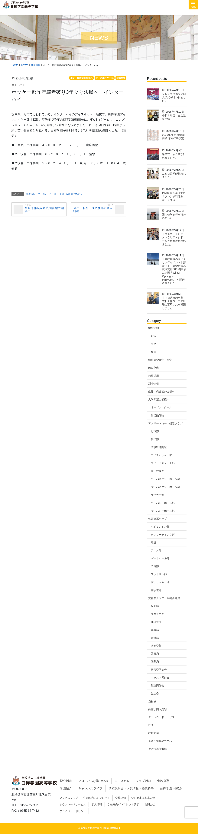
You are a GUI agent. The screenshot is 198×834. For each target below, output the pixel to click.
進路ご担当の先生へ (160, 740)
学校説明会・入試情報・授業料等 (131, 788)
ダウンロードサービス (161, 717)
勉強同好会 (157, 685)
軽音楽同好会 (159, 669)
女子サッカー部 (160, 582)
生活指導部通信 (157, 748)
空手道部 (156, 590)
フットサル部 (159, 574)
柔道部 (155, 566)
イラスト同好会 (160, 677)
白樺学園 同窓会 (157, 709)
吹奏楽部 (156, 645)
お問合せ (149, 804)
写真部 (155, 629)
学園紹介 (66, 788)
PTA (150, 725)
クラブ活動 (143, 780)
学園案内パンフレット (96, 797)
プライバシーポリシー (73, 811)
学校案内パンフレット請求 (123, 804)
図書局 (155, 653)
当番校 (152, 701)
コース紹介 (122, 780)
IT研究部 (156, 621)
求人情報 (96, 804)
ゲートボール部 (160, 558)
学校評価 (120, 797)
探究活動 (66, 780)
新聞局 (155, 661)
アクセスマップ (69, 797)
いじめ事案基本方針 (143, 797)
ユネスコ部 (157, 613)
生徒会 (155, 693)
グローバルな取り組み (93, 780)
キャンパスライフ (90, 788)
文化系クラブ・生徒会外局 (164, 598)
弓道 (153, 542)
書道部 (155, 637)
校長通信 (153, 733)
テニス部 (156, 550)
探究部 (155, 606)
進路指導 (163, 780)
